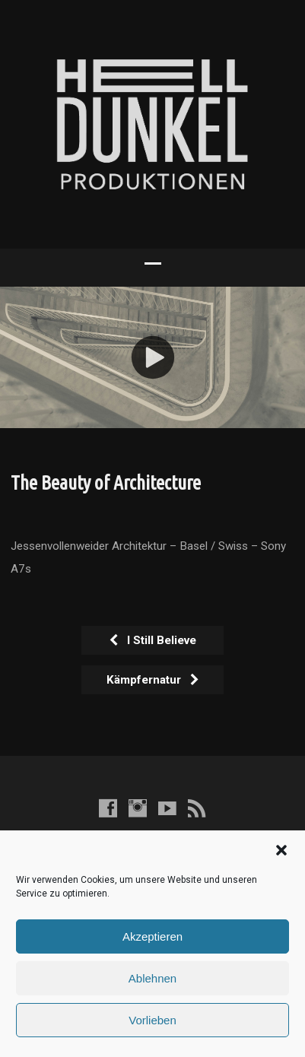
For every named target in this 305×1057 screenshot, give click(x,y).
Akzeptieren (152, 936)
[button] (281, 850)
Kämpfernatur (153, 680)
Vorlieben (152, 1020)
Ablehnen (152, 978)
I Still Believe (152, 640)
